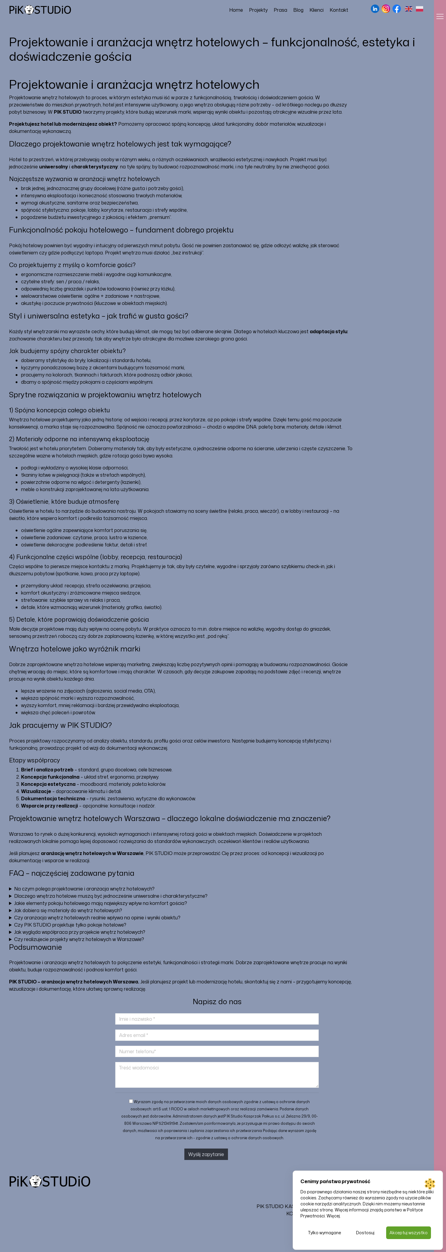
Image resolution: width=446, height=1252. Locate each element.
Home (236, 10)
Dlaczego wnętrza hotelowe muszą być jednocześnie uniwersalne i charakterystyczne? (111, 896)
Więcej (333, 1215)
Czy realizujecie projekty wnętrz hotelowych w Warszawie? (79, 939)
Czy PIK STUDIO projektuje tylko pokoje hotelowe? (70, 924)
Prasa (280, 10)
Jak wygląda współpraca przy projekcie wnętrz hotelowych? (79, 932)
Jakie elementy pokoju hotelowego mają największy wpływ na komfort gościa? (100, 903)
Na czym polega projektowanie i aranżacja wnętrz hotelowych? (84, 888)
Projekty (258, 10)
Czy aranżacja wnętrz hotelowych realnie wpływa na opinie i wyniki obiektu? (97, 917)
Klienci (316, 10)
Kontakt (339, 10)
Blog (298, 10)
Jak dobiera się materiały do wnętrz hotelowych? (68, 910)
